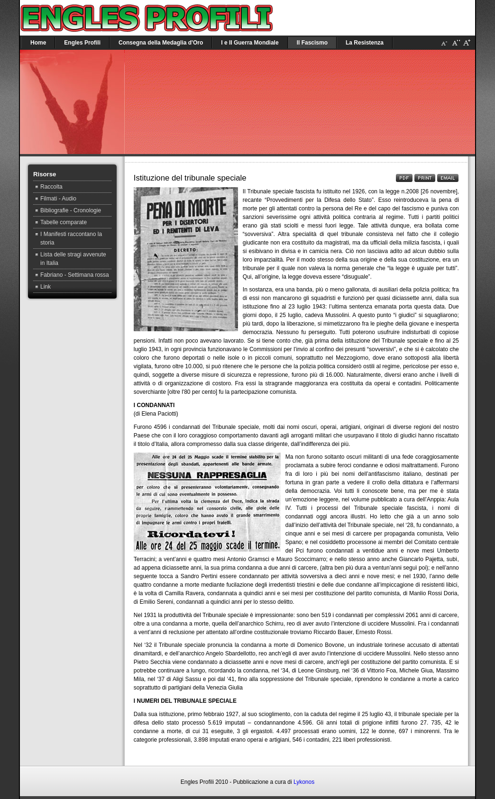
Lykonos (303, 782)
